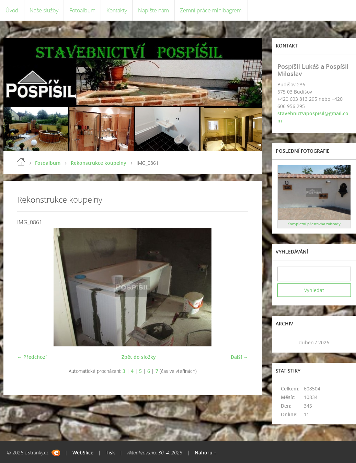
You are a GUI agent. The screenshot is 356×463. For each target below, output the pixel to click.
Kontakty (116, 10)
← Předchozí (32, 357)
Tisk (110, 452)
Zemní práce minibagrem (211, 10)
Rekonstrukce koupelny (98, 163)
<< (285, 342)
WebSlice (82, 452)
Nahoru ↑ (205, 452)
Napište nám (153, 10)
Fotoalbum (82, 10)
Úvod (12, 10)
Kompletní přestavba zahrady (314, 223)
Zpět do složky (139, 357)
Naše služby (44, 10)
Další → (239, 357)
